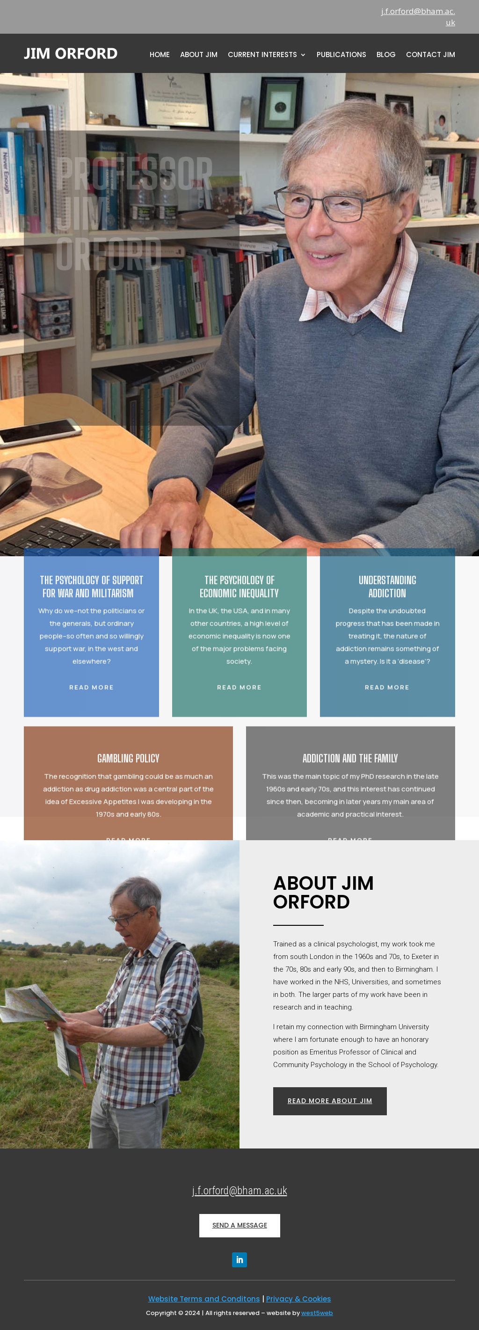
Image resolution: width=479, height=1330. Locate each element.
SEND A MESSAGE (239, 1225)
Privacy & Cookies (298, 1299)
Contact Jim (430, 55)
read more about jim (330, 1100)
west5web (317, 1313)
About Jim (199, 55)
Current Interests (262, 55)
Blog (386, 55)
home (160, 55)
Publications (341, 55)
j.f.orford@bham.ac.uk (239, 1191)
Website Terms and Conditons (204, 1299)
